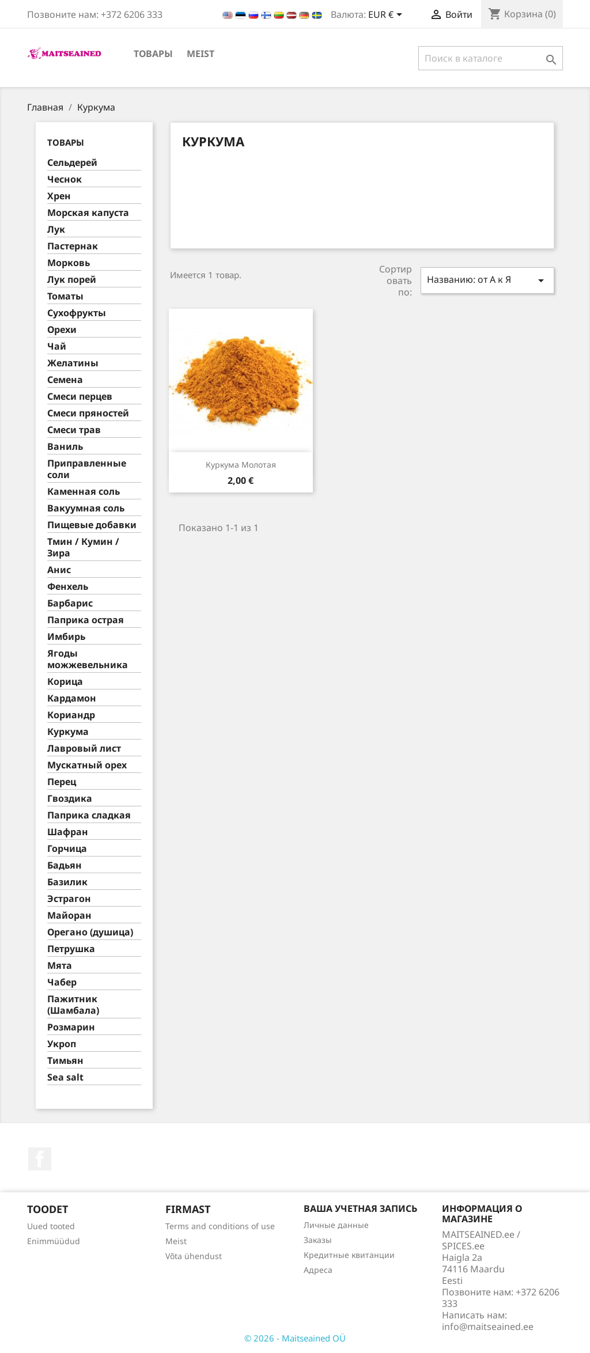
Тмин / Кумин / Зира (83, 547)
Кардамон (71, 698)
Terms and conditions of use (220, 1226)
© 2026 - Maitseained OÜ (295, 1338)
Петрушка (71, 949)
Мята (59, 966)
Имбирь (66, 637)
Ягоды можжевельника (87, 659)
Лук (56, 229)
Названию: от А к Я (487, 280)
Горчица (67, 849)
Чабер (62, 982)
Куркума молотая (241, 464)
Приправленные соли (86, 469)
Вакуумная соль (85, 508)
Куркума (68, 732)
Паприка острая (85, 620)
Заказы (318, 1239)
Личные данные (336, 1224)
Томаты (65, 296)
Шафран (67, 832)
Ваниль (65, 447)
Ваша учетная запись (360, 1208)
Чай (56, 346)
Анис (59, 570)
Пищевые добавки (92, 525)
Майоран (69, 915)
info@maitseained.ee (488, 1326)
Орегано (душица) (90, 932)
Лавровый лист (84, 748)
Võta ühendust (193, 1255)
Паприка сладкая (89, 815)
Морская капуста (88, 213)
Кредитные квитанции (349, 1254)
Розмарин (71, 1027)
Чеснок (64, 179)
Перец (61, 782)
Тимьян (65, 1061)
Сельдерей (72, 163)
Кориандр (71, 715)
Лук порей (71, 280)
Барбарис (70, 603)
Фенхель (67, 587)
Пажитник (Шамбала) (73, 1005)
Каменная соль (83, 492)
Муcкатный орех (87, 765)
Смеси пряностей (88, 413)
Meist (200, 53)
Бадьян (64, 865)
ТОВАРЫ (153, 53)
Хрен (59, 196)
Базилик (67, 882)
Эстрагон (69, 899)
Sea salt (65, 1077)
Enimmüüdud (53, 1240)
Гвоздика (69, 799)
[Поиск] (490, 58)
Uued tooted (51, 1226)
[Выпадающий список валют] (387, 15)
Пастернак (72, 246)
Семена (65, 380)
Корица (65, 682)
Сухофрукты (76, 313)
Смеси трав (74, 430)
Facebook (39, 1158)
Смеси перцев (79, 397)
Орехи (62, 330)
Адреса (318, 1269)
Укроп (61, 1044)
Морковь (68, 263)
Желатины (73, 363)
